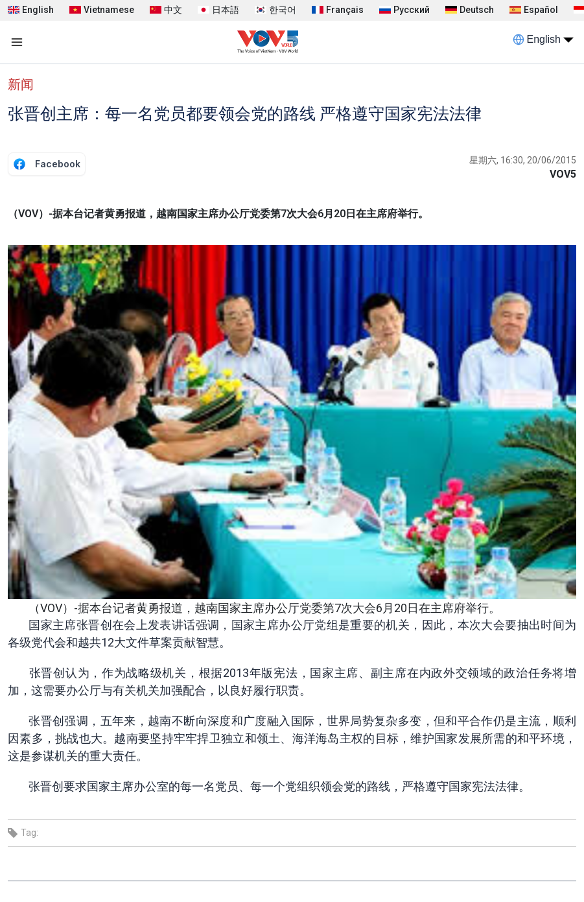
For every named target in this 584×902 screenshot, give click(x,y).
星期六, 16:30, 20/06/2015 (522, 160)
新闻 (21, 84)
